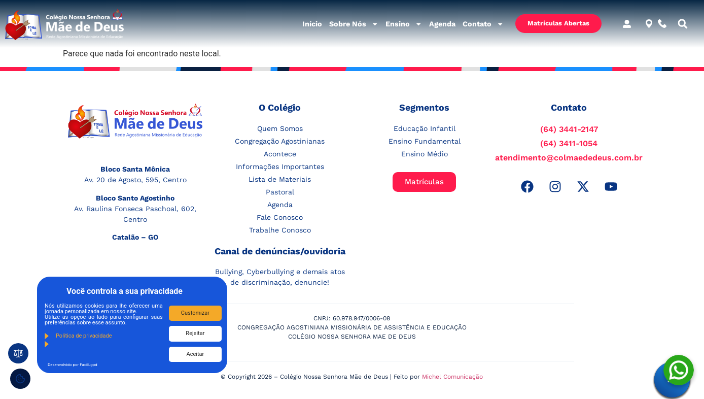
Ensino (403, 23)
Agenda (442, 24)
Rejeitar (195, 333)
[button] (683, 24)
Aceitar (195, 354)
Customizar (195, 313)
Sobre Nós (353, 23)
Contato (483, 23)
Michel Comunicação (452, 376)
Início (312, 24)
